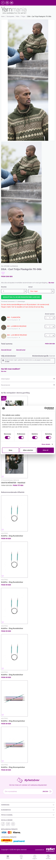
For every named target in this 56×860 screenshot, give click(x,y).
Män (17, 16)
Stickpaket (10, 16)
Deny (10, 450)
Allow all (45, 450)
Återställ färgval (6, 350)
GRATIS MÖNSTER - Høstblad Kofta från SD (13, 483)
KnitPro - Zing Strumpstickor (13, 721)
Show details (46, 444)
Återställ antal (20, 350)
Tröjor (23, 16)
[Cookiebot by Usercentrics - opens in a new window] (46, 408)
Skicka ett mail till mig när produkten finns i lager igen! (21, 297)
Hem (3, 16)
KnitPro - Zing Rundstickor (12, 536)
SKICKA (45, 791)
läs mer (51, 283)
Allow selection (28, 450)
